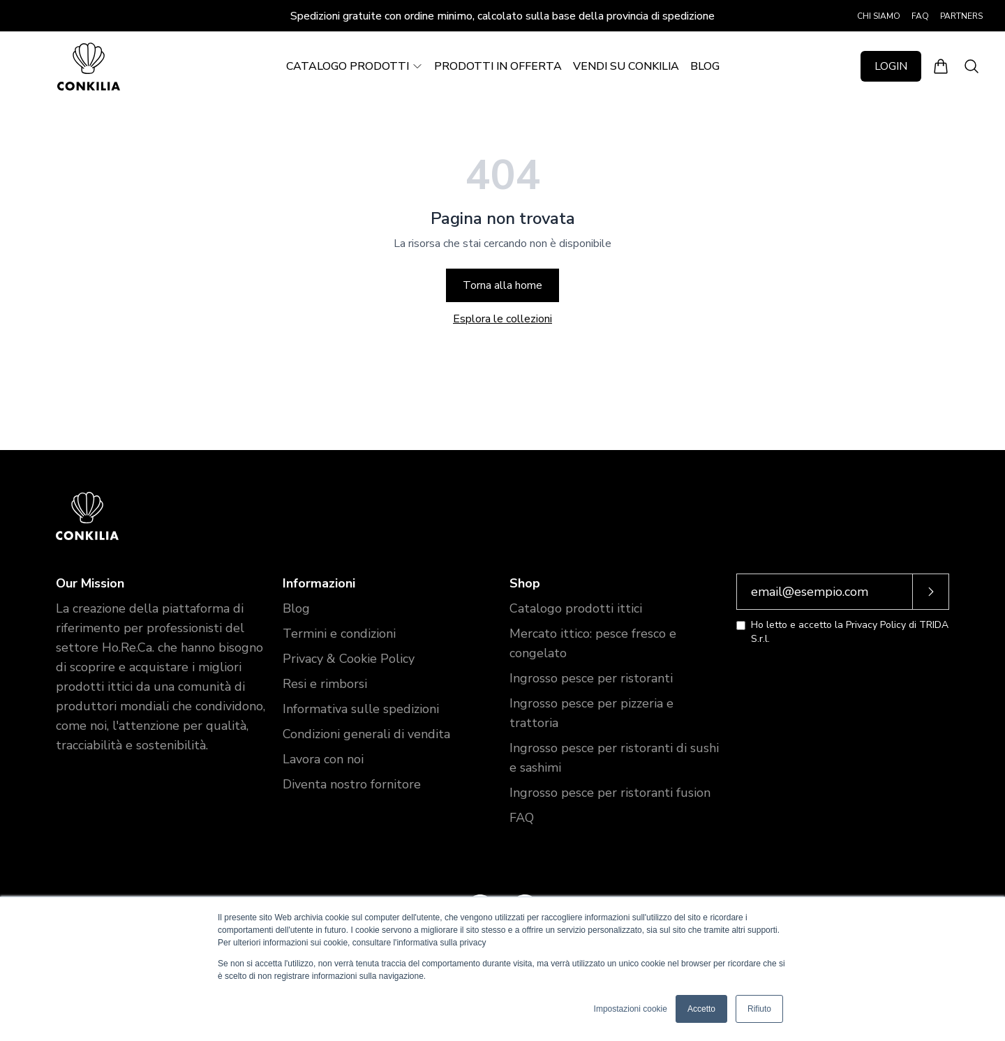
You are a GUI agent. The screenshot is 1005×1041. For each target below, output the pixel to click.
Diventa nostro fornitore (352, 784)
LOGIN (890, 66)
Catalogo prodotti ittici (575, 608)
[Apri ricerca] (971, 66)
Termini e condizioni (339, 633)
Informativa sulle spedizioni (361, 709)
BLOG (705, 66)
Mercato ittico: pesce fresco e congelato (592, 643)
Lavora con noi (323, 759)
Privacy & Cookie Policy (349, 658)
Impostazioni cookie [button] (630, 1009)
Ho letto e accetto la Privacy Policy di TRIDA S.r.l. (849, 631)
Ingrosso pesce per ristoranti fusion (609, 792)
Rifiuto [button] (759, 1009)
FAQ (920, 16)
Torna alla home (502, 285)
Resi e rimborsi (325, 683)
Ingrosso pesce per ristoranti (591, 678)
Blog (296, 608)
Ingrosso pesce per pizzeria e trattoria (591, 713)
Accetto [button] (701, 1009)
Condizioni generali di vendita (366, 734)
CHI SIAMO (878, 16)
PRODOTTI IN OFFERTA (498, 66)
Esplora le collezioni (502, 319)
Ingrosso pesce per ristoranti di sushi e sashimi (614, 758)
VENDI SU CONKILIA (626, 66)
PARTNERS (961, 16)
